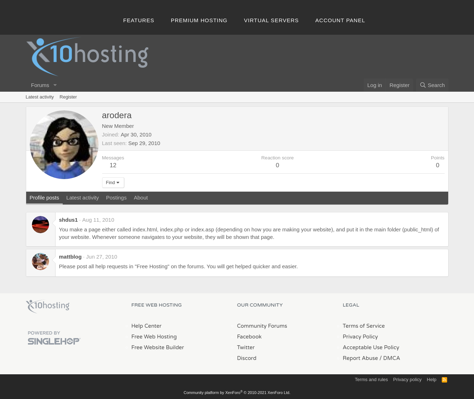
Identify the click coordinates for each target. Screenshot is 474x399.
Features (138, 20)
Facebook (249, 336)
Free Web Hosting (154, 336)
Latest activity (40, 97)
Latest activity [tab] (82, 197)
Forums (40, 85)
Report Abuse (360, 358)
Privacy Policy (360, 336)
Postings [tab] (116, 197)
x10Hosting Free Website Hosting (48, 306)
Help (431, 379)
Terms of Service (364, 326)
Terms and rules (371, 379)
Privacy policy (407, 379)
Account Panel (340, 20)
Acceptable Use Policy (371, 347)
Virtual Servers (271, 20)
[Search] (432, 85)
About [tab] (141, 197)
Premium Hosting (199, 20)
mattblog (70, 257)
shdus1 (68, 220)
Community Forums (262, 326)
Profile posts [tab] (44, 197)
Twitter (246, 347)
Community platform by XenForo (237, 392)
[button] (55, 85)
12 (113, 165)
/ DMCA (389, 358)
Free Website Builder (157, 347)
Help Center (146, 326)
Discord (247, 358)
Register (68, 97)
